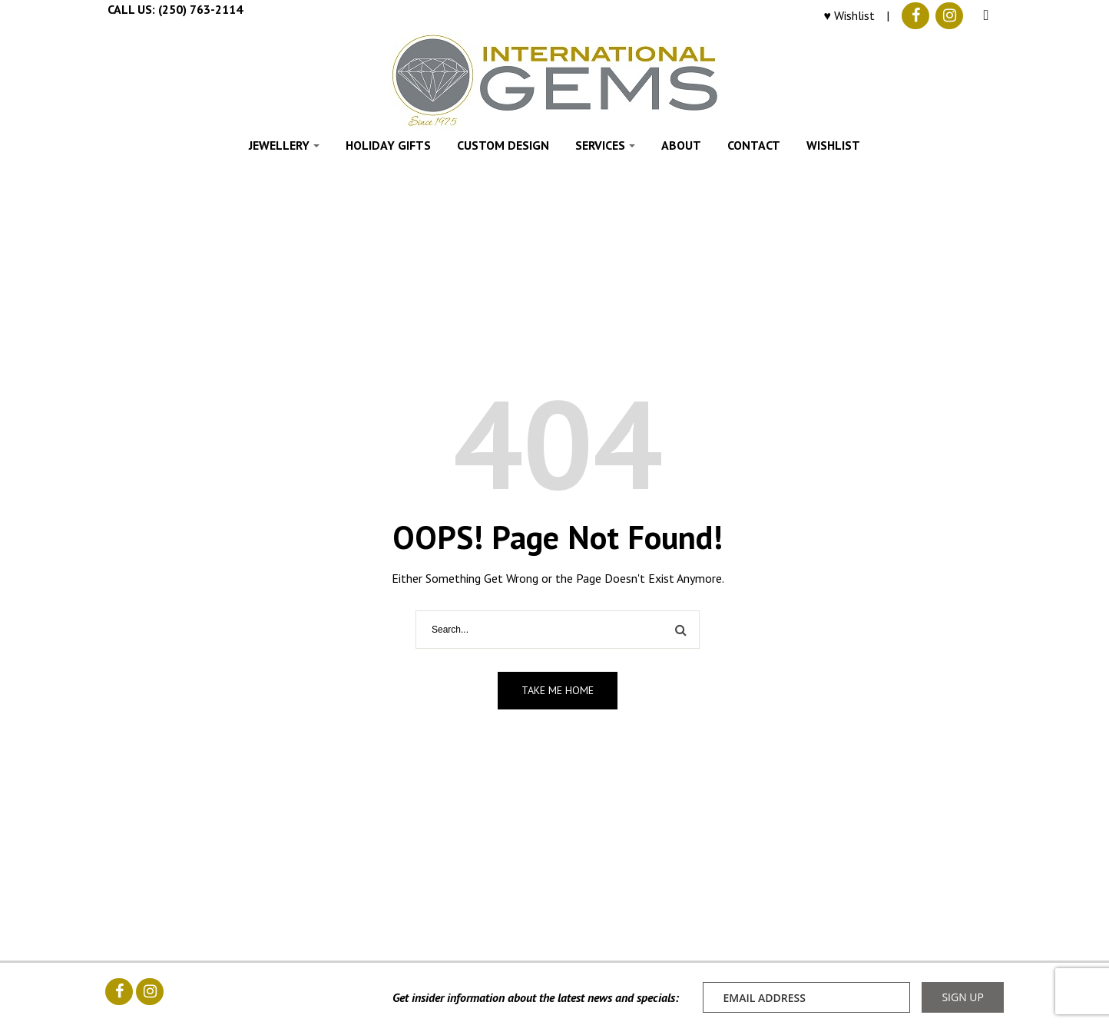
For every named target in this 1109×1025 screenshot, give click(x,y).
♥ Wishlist (850, 15)
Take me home (557, 690)
